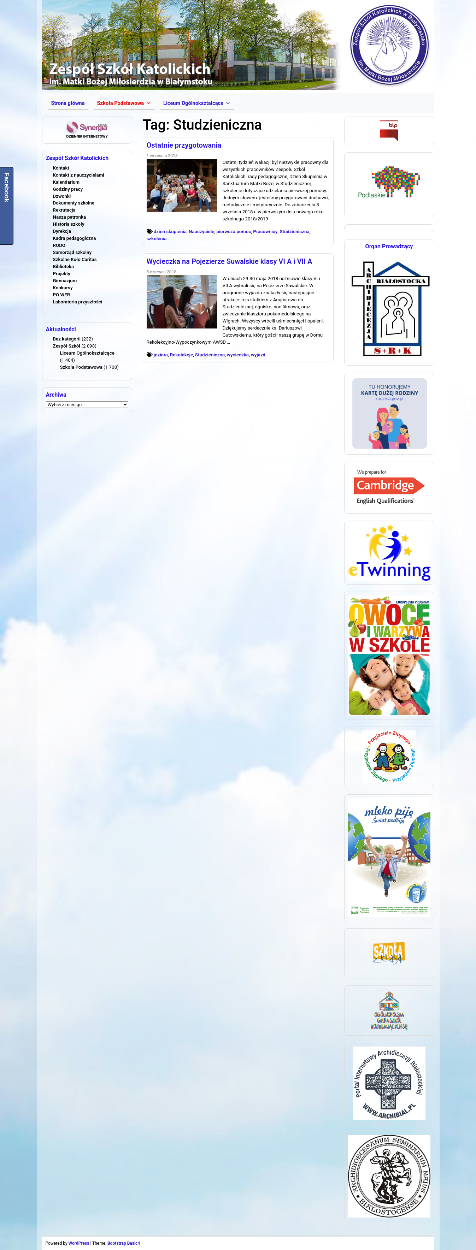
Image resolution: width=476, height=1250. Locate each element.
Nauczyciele (201, 231)
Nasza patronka (69, 217)
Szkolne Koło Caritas (75, 259)
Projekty (61, 273)
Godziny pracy (68, 189)
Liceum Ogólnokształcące (87, 353)
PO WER (61, 294)
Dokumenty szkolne (74, 203)
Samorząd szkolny (72, 252)
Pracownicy (265, 231)
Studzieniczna (294, 231)
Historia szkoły (68, 224)
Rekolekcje (181, 354)
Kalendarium (66, 182)
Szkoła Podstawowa (81, 367)
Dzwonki (62, 196)
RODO (59, 245)
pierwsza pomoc (233, 231)
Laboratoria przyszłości (77, 301)
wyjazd (258, 354)
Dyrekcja (62, 231)
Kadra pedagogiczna (74, 238)
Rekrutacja (64, 210)
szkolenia (157, 238)
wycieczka (238, 354)
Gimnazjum (65, 280)
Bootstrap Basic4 (123, 1243)
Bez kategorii (67, 339)
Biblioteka (63, 266)
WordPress (79, 1243)
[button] (124, 103)
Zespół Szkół (67, 346)
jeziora (161, 354)
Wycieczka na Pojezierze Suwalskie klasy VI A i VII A (229, 261)
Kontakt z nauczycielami (78, 175)
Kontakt (61, 168)
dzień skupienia (170, 231)
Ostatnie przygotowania (184, 145)
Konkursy (63, 287)
